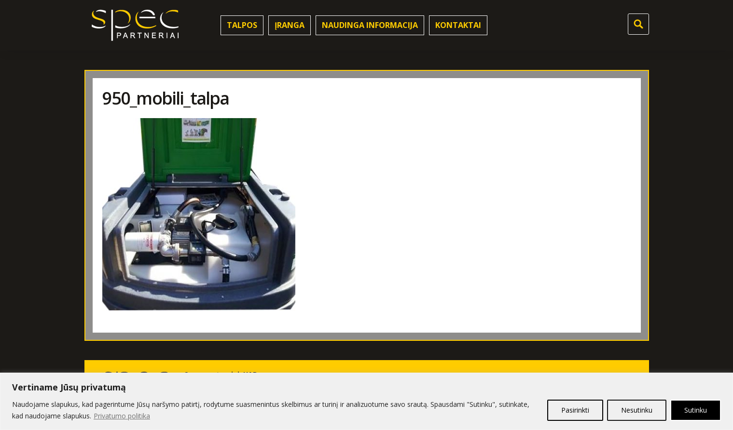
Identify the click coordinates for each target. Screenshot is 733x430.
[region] (366, 401)
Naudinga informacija (370, 25)
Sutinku (695, 410)
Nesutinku (636, 410)
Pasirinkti (575, 410)
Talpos (242, 25)
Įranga (289, 25)
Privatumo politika (122, 415)
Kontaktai (458, 25)
